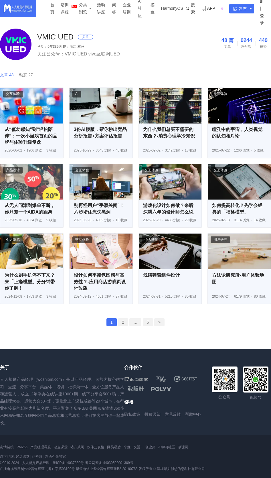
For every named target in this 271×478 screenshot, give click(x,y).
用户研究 (151, 94)
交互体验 (13, 94)
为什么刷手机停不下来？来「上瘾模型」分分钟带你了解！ (30, 281)
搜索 (190, 8)
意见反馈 (173, 414)
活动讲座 (101, 8)
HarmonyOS (172, 8)
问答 (114, 8)
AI (76, 94)
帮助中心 (193, 414)
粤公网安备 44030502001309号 (109, 463)
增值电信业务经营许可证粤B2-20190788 (107, 469)
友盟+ (137, 447)
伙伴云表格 (95, 447)
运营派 (37, 457)
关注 (85, 37)
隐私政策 (132, 414)
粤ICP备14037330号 (68, 463)
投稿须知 (153, 414)
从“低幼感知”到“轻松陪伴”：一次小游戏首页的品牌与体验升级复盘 (31, 136)
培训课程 (65, 8)
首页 (52, 8)
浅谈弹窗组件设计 (161, 275)
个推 (127, 447)
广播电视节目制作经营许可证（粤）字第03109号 (37, 469)
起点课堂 (61, 447)
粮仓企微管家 (55, 457)
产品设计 (13, 170)
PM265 (22, 447)
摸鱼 (153, 8)
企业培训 (127, 8)
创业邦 (150, 447)
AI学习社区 (166, 447)
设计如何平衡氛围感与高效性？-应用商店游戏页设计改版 (100, 281)
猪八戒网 (77, 447)
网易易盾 (114, 447)
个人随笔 (13, 240)
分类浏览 (83, 8)
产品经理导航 (40, 447)
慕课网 (183, 447)
